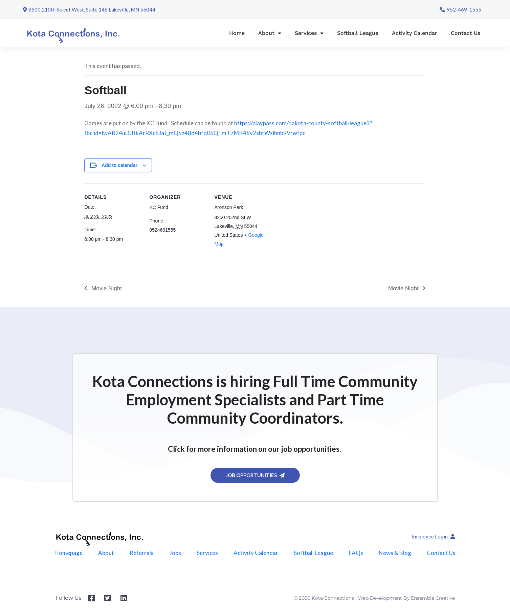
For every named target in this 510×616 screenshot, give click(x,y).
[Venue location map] (315, 229)
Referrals (142, 553)
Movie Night (105, 288)
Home (237, 33)
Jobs (175, 553)
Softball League (357, 33)
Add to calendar (119, 165)
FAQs (356, 553)
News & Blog (395, 553)
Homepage (68, 553)
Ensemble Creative (433, 598)
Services (309, 33)
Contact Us (465, 33)
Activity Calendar (414, 33)
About (269, 33)
